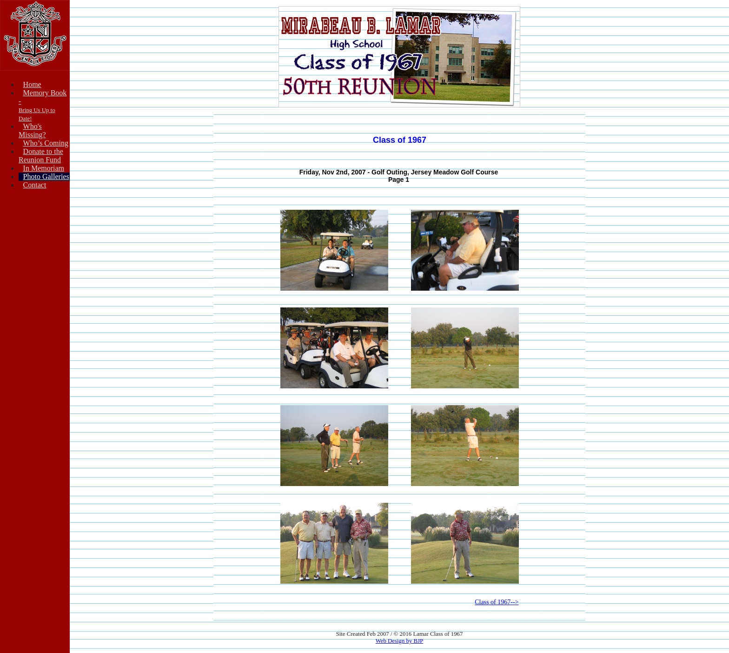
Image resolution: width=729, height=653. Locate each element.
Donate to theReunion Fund (41, 155)
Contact (34, 185)
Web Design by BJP (399, 641)
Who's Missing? (32, 130)
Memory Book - (42, 105)
